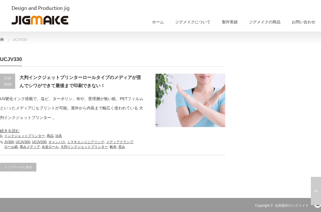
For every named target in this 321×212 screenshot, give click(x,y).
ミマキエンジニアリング (85, 142)
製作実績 (230, 22)
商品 (50, 136)
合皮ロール (50, 147)
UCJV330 (39, 142)
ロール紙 (11, 147)
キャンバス (56, 142)
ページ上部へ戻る (316, 191)
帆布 (113, 147)
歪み (121, 147)
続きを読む (10, 130)
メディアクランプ (119, 142)
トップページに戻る (18, 167)
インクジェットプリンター (24, 136)
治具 (58, 136)
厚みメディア (30, 147)
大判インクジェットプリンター (84, 147)
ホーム (158, 22)
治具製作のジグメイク (292, 206)
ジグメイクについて (193, 22)
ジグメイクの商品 (264, 22)
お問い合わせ (303, 22)
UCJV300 (23, 142)
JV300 (9, 142)
